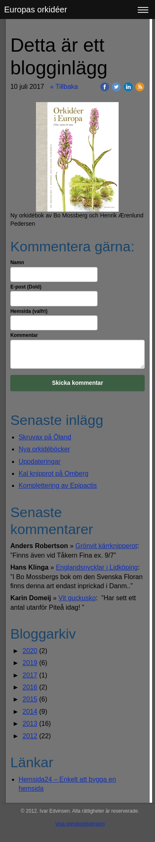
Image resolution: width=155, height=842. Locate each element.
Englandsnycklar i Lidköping (97, 567)
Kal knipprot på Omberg (53, 473)
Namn (17, 262)
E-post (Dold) (25, 287)
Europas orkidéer (35, 9)
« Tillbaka (64, 86)
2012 (30, 735)
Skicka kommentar (77, 382)
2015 (30, 699)
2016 (30, 687)
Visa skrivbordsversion (80, 824)
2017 (30, 675)
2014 (30, 711)
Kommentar (24, 335)
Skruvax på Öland (45, 437)
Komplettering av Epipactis (58, 485)
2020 (30, 650)
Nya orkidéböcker (44, 449)
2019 (30, 662)
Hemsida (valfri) (29, 311)
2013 (30, 723)
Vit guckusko (76, 597)
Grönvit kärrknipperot (106, 545)
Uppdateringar (39, 461)
